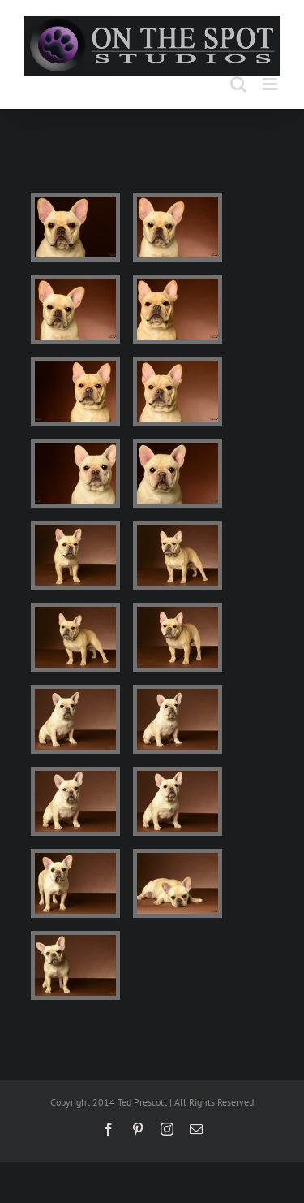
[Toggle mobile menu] (271, 84)
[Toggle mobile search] (238, 84)
